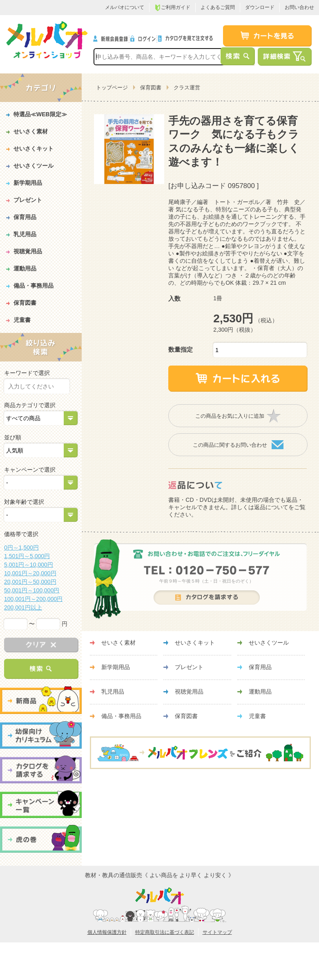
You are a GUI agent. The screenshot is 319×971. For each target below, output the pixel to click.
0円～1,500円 (21, 547)
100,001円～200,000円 (33, 599)
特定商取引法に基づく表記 (164, 932)
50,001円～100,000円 (31, 590)
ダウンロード (259, 7)
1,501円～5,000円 (27, 556)
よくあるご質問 (218, 7)
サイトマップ (217, 932)
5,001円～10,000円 (28, 564)
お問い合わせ (299, 7)
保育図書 (150, 87)
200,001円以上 (23, 607)
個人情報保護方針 (107, 932)
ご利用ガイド (172, 7)
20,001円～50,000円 (30, 582)
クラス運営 (187, 87)
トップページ (112, 87)
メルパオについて (124, 7)
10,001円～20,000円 (30, 573)
